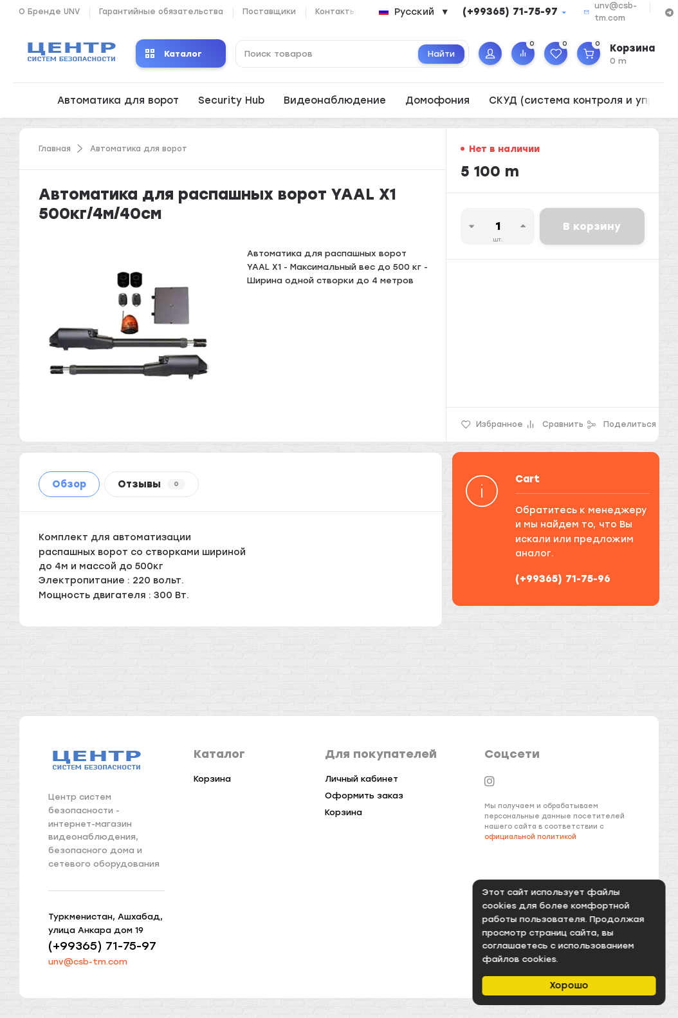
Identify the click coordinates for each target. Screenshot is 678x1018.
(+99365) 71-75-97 (510, 11)
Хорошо (570, 985)
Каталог (173, 54)
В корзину (592, 226)
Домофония (437, 100)
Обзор (69, 484)
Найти (441, 54)
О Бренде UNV (49, 11)
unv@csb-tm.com (87, 961)
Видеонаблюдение (335, 100)
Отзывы (151, 484)
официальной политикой (530, 837)
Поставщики (269, 11)
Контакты (335, 11)
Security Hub (231, 100)
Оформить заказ (364, 795)
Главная (55, 148)
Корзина (212, 779)
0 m (618, 61)
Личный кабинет (361, 779)
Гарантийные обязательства (161, 11)
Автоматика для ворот (118, 100)
